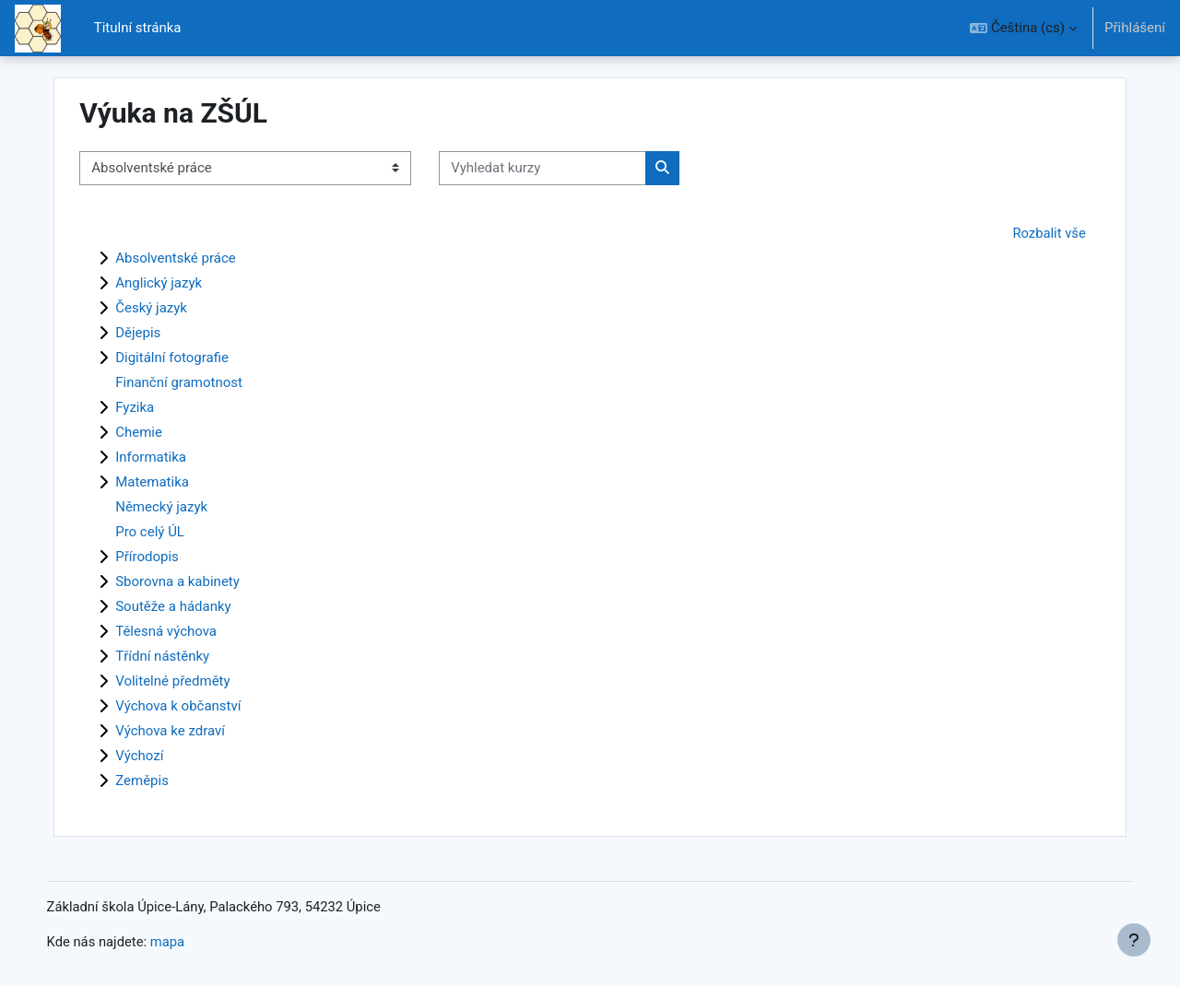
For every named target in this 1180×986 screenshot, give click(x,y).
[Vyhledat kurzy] (561, 168)
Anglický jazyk (177, 283)
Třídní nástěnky (181, 656)
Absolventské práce (194, 258)
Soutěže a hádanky (192, 606)
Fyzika (153, 407)
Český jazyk (170, 307)
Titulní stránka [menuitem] (138, 27)
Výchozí (158, 755)
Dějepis (156, 332)
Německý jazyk (180, 507)
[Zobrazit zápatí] (1133, 940)
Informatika (169, 457)
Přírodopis (165, 556)
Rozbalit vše (1031, 233)
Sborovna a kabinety (196, 581)
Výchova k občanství (196, 706)
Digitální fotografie (190, 357)
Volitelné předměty (191, 681)
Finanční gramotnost (197, 382)
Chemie (157, 432)
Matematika (170, 482)
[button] (1023, 28)
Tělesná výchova (184, 631)
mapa (188, 942)
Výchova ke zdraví (188, 730)
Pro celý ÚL (168, 531)
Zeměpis (160, 780)
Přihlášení (1134, 27)
